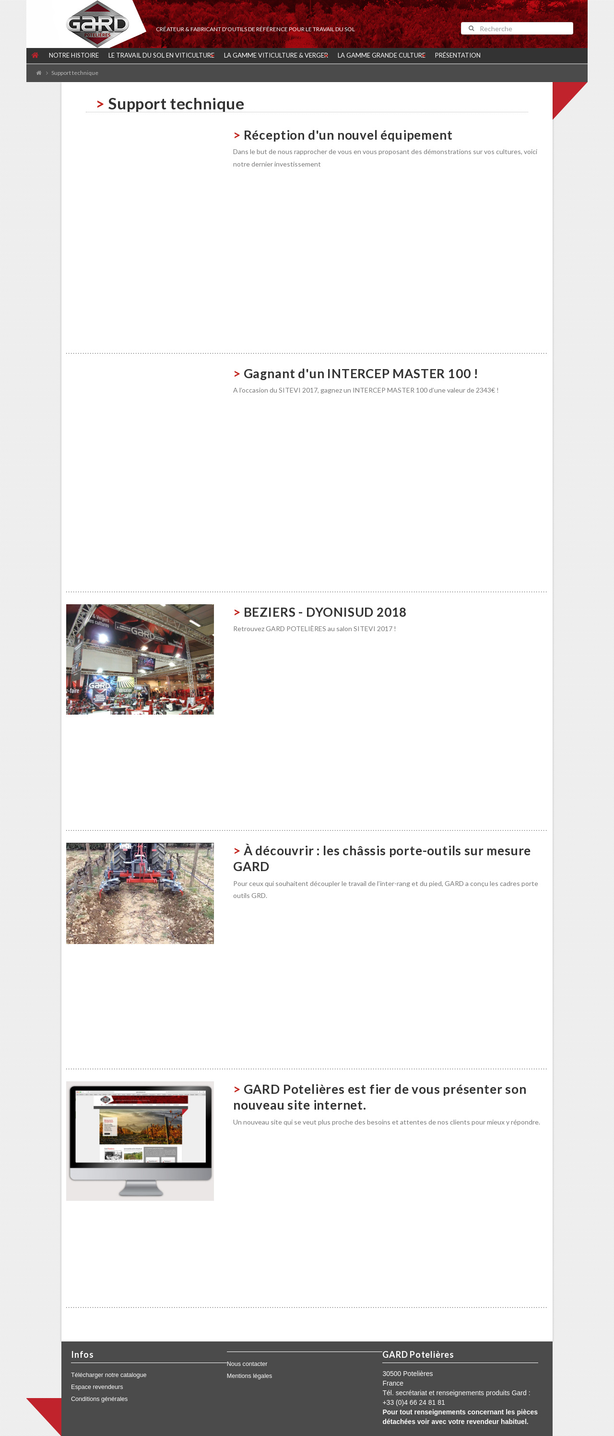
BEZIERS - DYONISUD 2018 (325, 612)
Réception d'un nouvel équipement (348, 135)
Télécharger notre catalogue (109, 1375)
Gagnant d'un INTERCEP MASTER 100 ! (361, 373)
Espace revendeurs (97, 1387)
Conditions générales (99, 1399)
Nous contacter (247, 1364)
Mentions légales (249, 1376)
